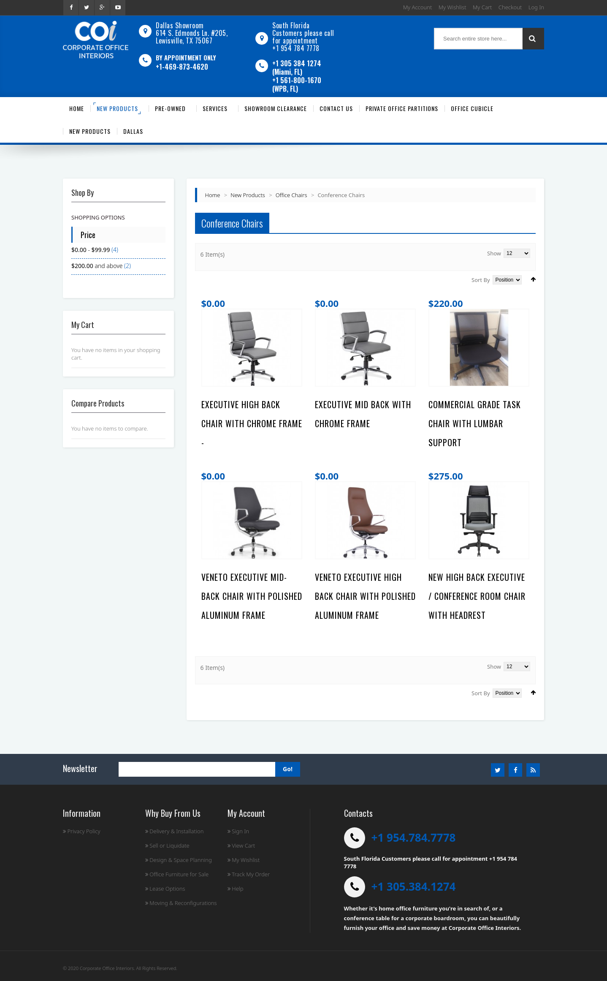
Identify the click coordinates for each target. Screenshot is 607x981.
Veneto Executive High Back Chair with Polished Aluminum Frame (365, 596)
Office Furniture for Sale (177, 874)
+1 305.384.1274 (413, 886)
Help (236, 888)
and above (96, 266)
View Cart (241, 845)
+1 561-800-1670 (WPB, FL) (296, 84)
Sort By (481, 280)
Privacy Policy (81, 831)
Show (494, 253)
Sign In (238, 831)
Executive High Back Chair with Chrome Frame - (251, 423)
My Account (417, 7)
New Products (247, 195)
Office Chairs (291, 195)
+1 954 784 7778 (296, 48)
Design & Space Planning (178, 860)
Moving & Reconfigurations (181, 903)
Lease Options (165, 888)
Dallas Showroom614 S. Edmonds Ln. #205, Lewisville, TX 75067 (192, 33)
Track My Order (249, 874)
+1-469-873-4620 (182, 67)
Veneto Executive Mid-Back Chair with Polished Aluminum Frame (251, 596)
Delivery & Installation (174, 831)
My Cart (482, 7)
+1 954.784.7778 (413, 837)
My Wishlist (452, 7)
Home (212, 195)
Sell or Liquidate (167, 845)
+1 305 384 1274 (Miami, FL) (296, 67)
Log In (536, 7)
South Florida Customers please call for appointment (303, 33)
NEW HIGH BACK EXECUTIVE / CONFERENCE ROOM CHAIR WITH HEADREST (477, 596)
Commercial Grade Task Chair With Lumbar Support (474, 423)
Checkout (510, 7)
